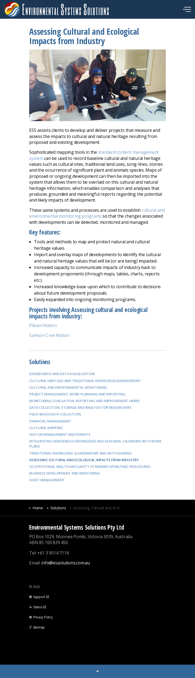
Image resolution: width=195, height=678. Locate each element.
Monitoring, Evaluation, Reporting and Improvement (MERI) (84, 400)
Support (39, 597)
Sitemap (37, 627)
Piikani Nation (43, 325)
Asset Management (47, 479)
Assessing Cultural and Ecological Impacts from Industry (84, 459)
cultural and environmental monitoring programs (97, 213)
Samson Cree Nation (49, 335)
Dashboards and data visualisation (62, 373)
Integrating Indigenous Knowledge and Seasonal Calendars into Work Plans (95, 444)
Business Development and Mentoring (64, 473)
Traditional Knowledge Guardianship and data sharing (80, 453)
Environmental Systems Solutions (57, 9)
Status (37, 607)
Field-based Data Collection (55, 414)
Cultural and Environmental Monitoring (68, 387)
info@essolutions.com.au (65, 563)
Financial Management (50, 421)
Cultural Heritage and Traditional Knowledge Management (85, 380)
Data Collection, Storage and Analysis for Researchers (80, 407)
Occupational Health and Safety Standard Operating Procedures (90, 466)
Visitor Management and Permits (60, 434)
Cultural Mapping (46, 427)
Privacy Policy (40, 617)
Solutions (39, 362)
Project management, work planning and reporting (77, 394)
